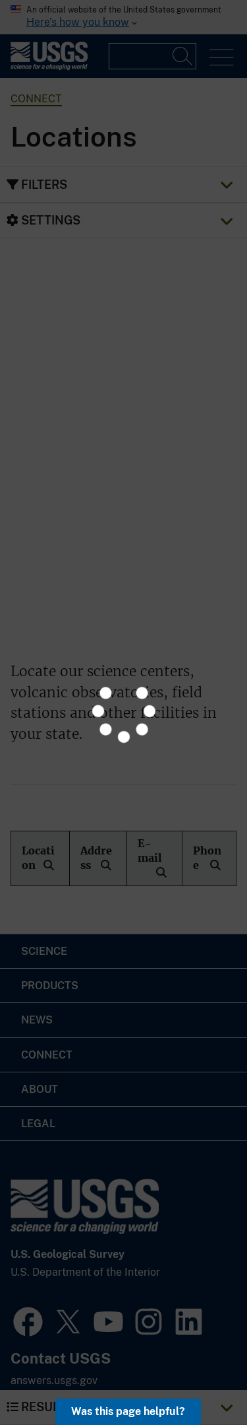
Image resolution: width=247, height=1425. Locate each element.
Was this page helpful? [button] (128, 1411)
